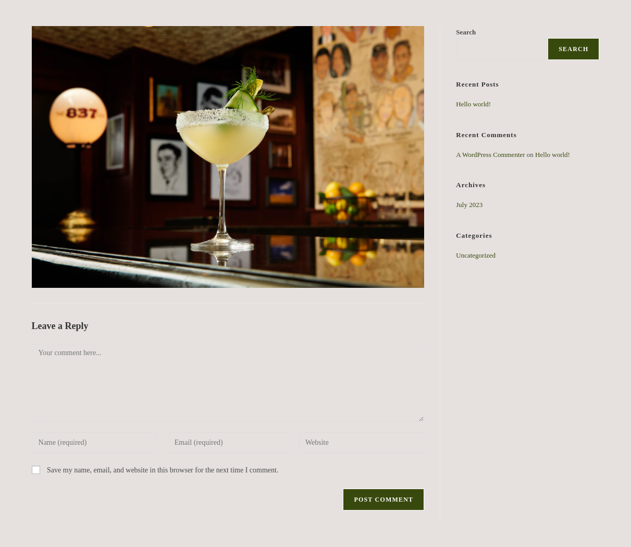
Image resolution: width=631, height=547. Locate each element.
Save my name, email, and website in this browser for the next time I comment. (162, 470)
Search (573, 49)
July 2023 (469, 205)
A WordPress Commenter (490, 155)
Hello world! (473, 104)
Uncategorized (476, 255)
